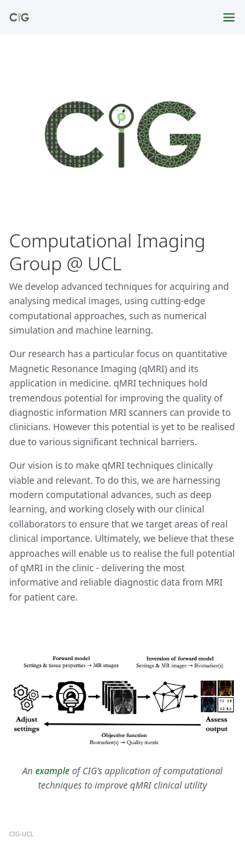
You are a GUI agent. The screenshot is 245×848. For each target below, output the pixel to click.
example (52, 770)
